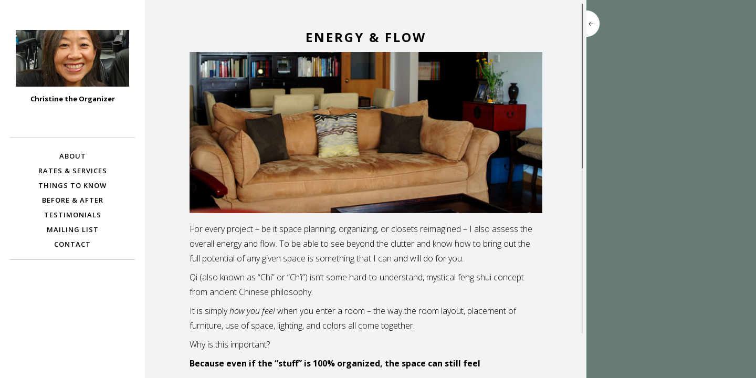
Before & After (72, 200)
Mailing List (73, 229)
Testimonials (72, 214)
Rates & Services (72, 170)
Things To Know (72, 185)
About (72, 156)
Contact (72, 244)
